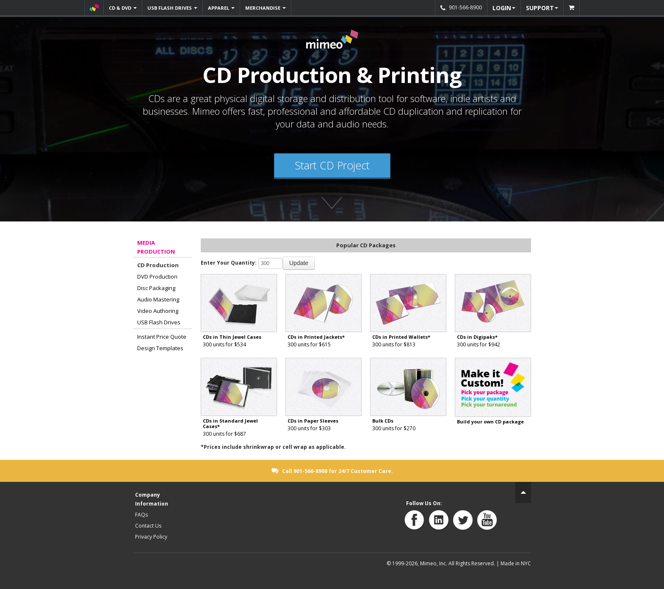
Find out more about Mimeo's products (332, 204)
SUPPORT (542, 8)
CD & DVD (123, 8)
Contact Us (148, 525)
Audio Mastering (158, 299)
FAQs (141, 514)
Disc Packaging (156, 288)
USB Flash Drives (158, 322)
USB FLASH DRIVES (172, 8)
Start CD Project (332, 165)
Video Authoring (157, 311)
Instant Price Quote (161, 336)
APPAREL (221, 8)
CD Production (158, 265)
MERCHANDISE (265, 8)
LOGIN (503, 8)
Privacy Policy (151, 536)
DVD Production (157, 276)
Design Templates (160, 348)
